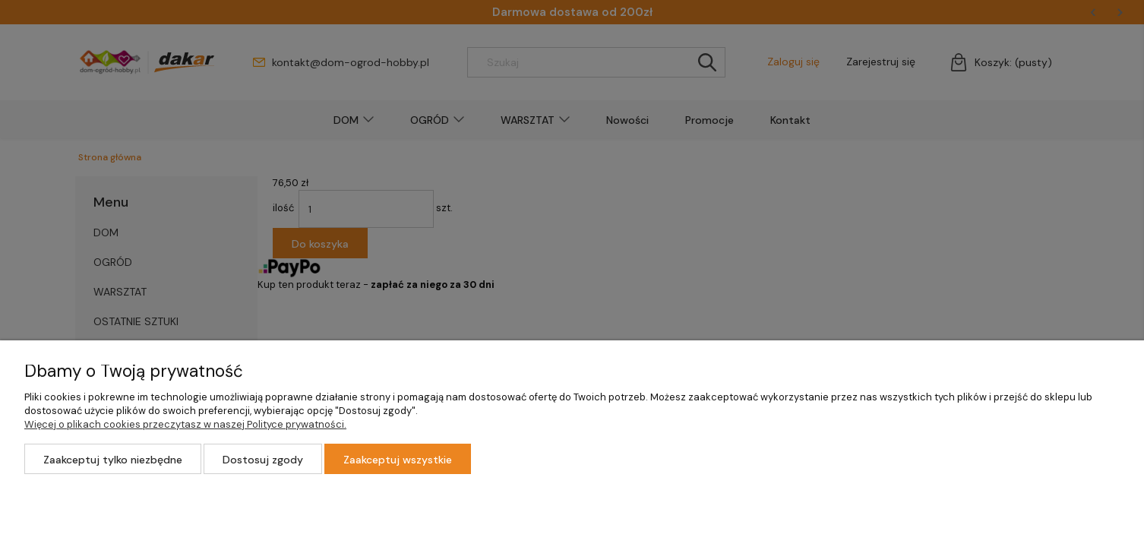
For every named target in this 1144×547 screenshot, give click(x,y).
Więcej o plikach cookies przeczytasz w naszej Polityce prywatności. (185, 424)
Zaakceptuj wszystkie (397, 459)
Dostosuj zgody (263, 459)
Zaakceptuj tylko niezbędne (112, 459)
